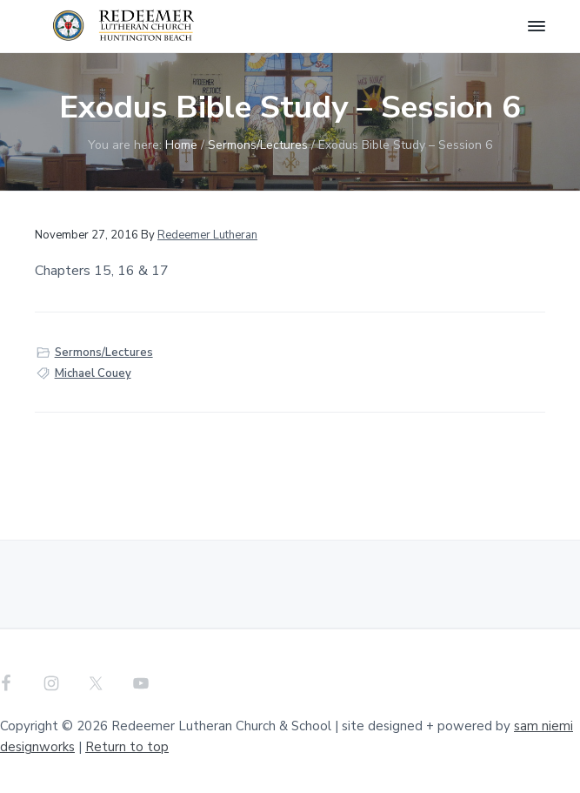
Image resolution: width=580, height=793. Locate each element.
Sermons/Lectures (104, 352)
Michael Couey (93, 373)
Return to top (127, 747)
